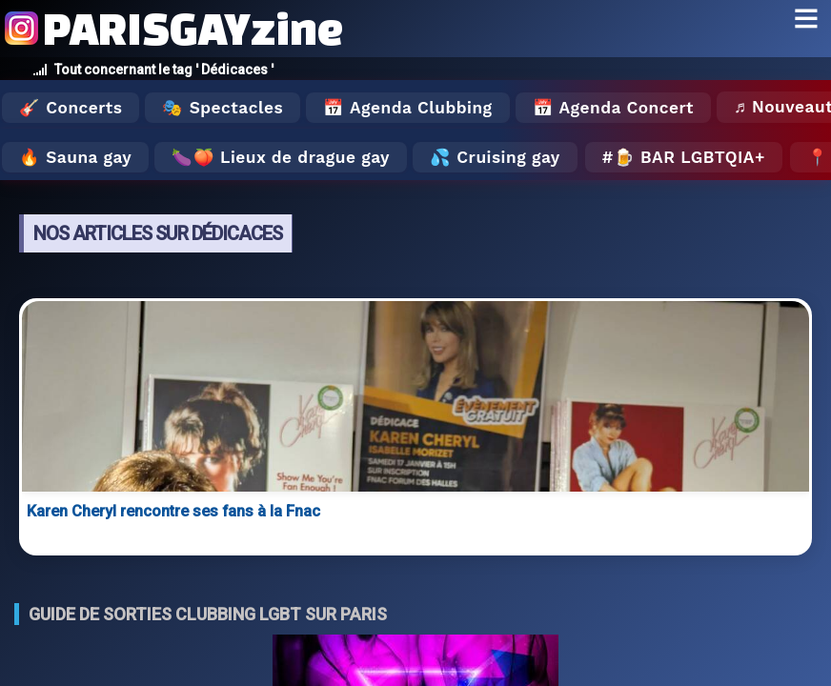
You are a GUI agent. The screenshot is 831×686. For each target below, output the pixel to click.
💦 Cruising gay (495, 157)
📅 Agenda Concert (613, 107)
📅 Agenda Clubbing (407, 107)
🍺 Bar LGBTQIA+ (689, 157)
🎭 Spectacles (222, 107)
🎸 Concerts (70, 107)
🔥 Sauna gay (75, 157)
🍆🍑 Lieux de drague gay (281, 157)
